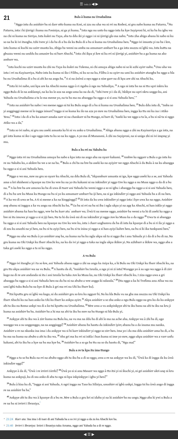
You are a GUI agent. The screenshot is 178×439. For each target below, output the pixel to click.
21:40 (9, 425)
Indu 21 (88, 4)
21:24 (9, 419)
